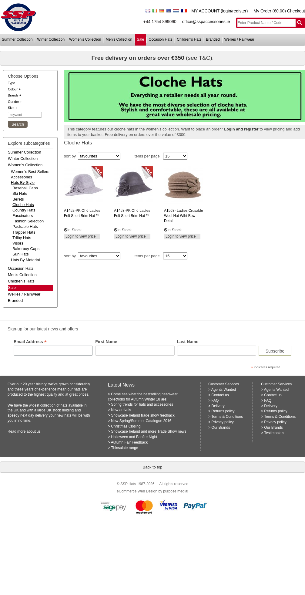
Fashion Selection (28, 221)
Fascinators (22, 215)
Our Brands (220, 427)
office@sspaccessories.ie (206, 21)
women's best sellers (30, 171)
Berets (18, 199)
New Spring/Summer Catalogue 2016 (141, 421)
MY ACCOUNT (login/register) (219, 10)
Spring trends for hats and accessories (142, 404)
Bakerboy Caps (25, 248)
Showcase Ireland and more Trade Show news (148, 431)
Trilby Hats (21, 237)
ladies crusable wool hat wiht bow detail (183, 215)
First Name (106, 341)
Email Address (30, 342)
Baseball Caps (25, 188)
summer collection (17, 39)
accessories (21, 177)
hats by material (25, 260)
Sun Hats (20, 254)
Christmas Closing (125, 426)
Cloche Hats (23, 204)
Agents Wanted (223, 389)
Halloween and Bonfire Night (134, 437)
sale (140, 39)
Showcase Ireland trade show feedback (142, 415)
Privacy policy (222, 422)
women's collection (85, 39)
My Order (262, 10)
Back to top (152, 467)
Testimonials (274, 433)
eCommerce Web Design (137, 491)
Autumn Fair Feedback (129, 442)
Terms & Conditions (227, 416)
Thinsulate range (124, 448)
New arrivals (121, 410)
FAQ (215, 400)
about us (34, 431)
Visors (17, 243)
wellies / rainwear (239, 39)
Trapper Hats (23, 232)
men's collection (119, 39)
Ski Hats (19, 193)
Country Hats (23, 210)
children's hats (189, 39)
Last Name (188, 341)
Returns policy (222, 411)
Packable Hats (25, 226)
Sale (12, 287)
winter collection (51, 39)
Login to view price (80, 236)
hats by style (23, 182)
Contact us (220, 395)
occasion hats (160, 39)
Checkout (296, 10)
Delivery (217, 406)
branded (213, 39)
